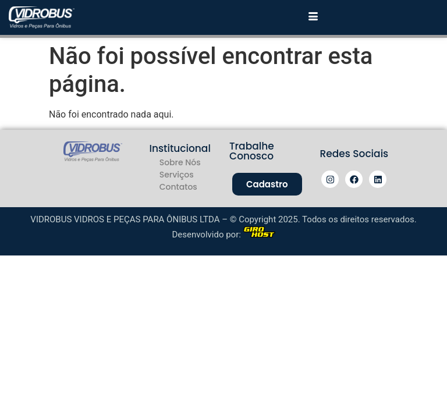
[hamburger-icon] (313, 17)
